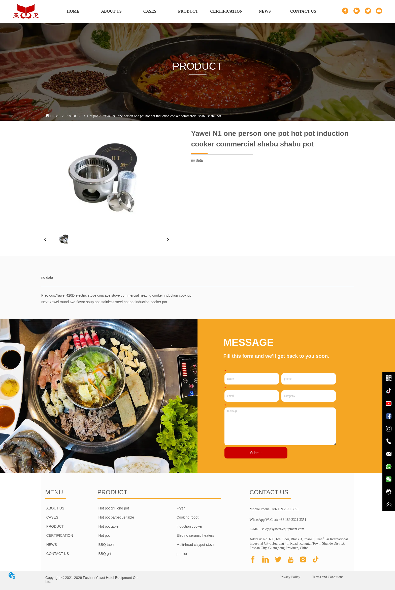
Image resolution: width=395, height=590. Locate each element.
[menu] (188, 11)
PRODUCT (73, 116)
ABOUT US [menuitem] (111, 11)
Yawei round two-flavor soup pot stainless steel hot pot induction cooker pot (108, 302)
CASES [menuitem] (149, 11)
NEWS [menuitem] (265, 11)
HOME (55, 116)
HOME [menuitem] (73, 11)
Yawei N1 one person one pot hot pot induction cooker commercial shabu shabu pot (162, 116)
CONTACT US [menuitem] (303, 11)
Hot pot (92, 116)
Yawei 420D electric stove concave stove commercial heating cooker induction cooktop (123, 295)
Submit (256, 453)
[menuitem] (188, 11)
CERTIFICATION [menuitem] (226, 11)
